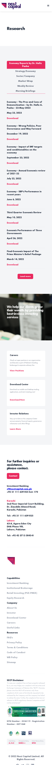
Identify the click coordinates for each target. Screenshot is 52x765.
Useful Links (13, 628)
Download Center (16, 618)
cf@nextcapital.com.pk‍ (19, 489)
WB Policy (12, 657)
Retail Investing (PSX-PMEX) (22, 593)
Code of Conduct (16, 653)
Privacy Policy (14, 643)
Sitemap (11, 662)
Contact (13, 476)
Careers (11, 623)
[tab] (26, 65)
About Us (12, 608)
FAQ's (10, 638)
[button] (48, 5)
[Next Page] (25, 276)
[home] (10, 5)
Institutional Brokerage (20, 588)
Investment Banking (18, 583)
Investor (11, 613)
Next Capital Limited (28, 756)
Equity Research (15, 598)
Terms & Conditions (17, 648)
